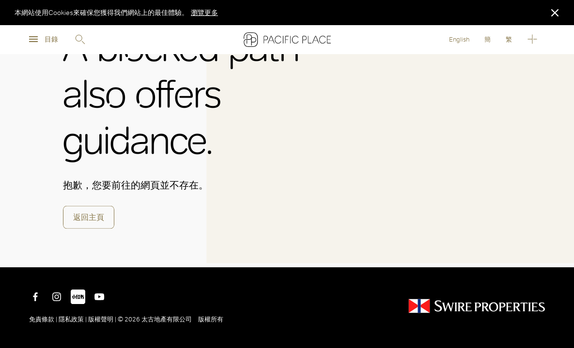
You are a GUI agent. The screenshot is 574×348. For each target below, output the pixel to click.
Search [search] (79, 39)
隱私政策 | (73, 319)
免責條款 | (44, 319)
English (459, 39)
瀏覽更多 (204, 12)
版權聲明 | (102, 319)
